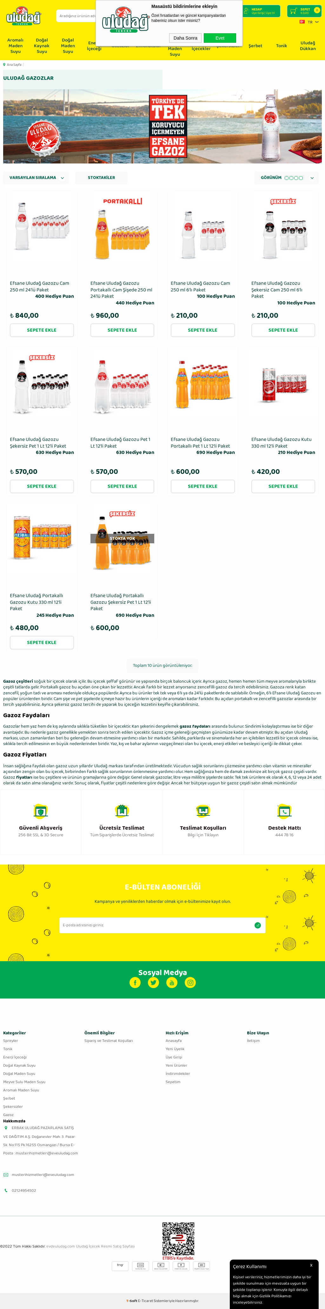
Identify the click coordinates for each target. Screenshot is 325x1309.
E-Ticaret (145, 1301)
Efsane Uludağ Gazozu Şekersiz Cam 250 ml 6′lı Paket (283, 293)
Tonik (281, 46)
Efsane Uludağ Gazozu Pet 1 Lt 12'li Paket (122, 446)
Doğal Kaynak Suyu (42, 45)
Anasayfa (174, 1040)
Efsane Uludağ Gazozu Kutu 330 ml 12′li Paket (283, 446)
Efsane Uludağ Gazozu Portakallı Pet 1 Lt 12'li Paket (203, 446)
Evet (220, 38)
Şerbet (255, 46)
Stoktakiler (101, 178)
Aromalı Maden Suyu (15, 45)
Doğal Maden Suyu (68, 45)
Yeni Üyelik (175, 1049)
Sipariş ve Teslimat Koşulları (108, 1040)
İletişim (253, 1040)
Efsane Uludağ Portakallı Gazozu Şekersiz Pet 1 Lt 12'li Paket (122, 606)
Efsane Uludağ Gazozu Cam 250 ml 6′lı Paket (203, 290)
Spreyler (10, 1040)
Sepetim (173, 1082)
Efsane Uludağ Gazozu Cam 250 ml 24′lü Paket (42, 290)
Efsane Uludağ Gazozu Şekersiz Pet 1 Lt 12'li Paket (42, 446)
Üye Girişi (174, 1057)
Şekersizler (13, 1106)
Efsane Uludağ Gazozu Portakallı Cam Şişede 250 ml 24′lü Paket (122, 293)
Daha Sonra (185, 38)
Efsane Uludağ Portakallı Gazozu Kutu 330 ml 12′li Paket (42, 606)
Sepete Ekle (41, 330)
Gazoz (9, 777)
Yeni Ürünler (176, 1065)
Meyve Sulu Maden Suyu (24, 1082)
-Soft (132, 1301)
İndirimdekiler (178, 1073)
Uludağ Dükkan (308, 46)
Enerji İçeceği (94, 46)
